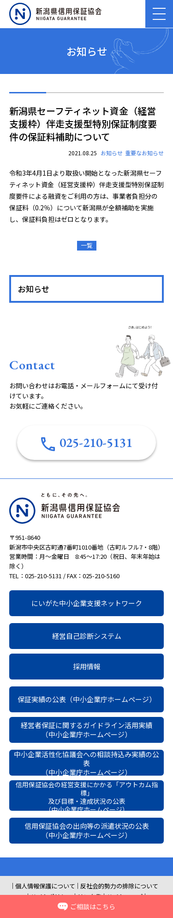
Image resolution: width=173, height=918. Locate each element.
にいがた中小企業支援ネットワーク (86, 603)
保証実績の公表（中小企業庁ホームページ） (87, 699)
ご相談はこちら (86, 906)
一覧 (87, 245)
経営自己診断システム (86, 636)
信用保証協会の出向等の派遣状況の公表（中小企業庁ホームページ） (86, 830)
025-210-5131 (86, 442)
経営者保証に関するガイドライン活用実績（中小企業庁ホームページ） (86, 729)
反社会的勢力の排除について (119, 885)
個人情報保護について (45, 885)
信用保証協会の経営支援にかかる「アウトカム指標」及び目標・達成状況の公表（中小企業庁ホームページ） (87, 795)
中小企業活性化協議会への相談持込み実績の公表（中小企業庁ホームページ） (86, 763)
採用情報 (87, 666)
